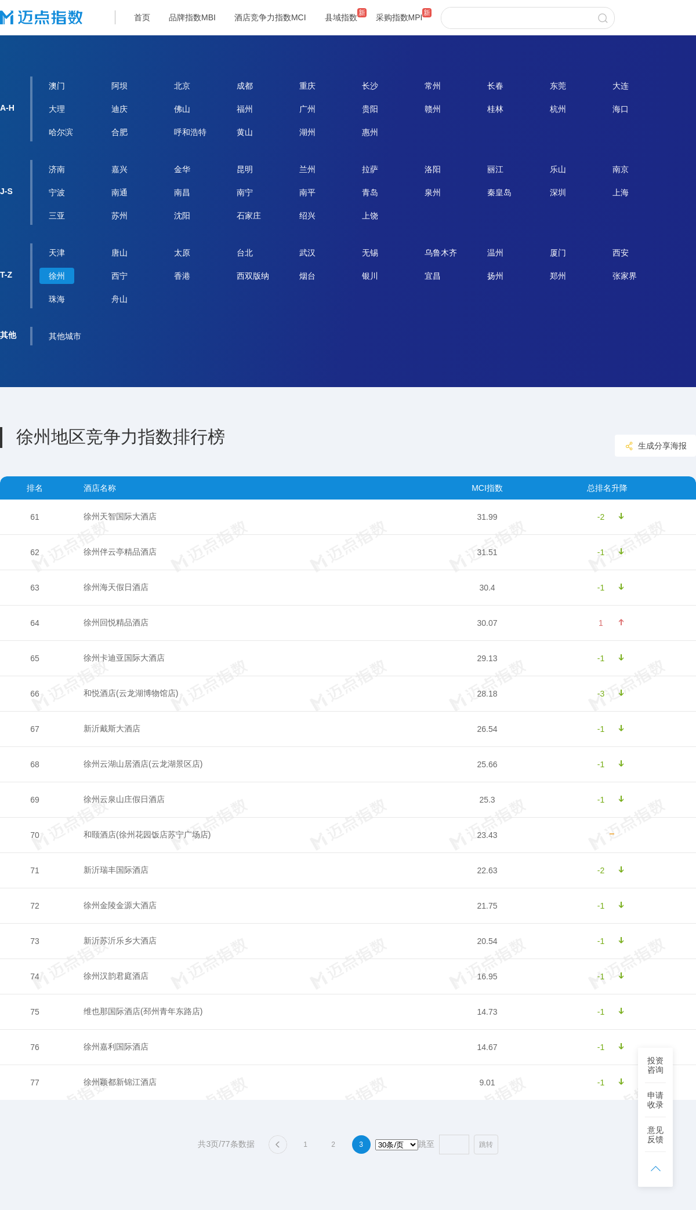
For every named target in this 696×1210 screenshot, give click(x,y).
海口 (620, 109)
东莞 (558, 85)
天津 (57, 252)
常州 (433, 85)
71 (34, 870)
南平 (307, 192)
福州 (245, 109)
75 (34, 1011)
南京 (620, 169)
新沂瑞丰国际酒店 (116, 869)
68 (34, 764)
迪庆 (119, 109)
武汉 (307, 252)
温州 (495, 252)
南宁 (245, 192)
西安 (620, 252)
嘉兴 (119, 169)
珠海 (57, 299)
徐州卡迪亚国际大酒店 (124, 657)
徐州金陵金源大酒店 (120, 905)
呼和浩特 (190, 132)
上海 (620, 192)
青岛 (370, 192)
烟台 (307, 275)
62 (34, 552)
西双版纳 (253, 275)
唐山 (119, 252)
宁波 (57, 192)
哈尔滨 (61, 132)
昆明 (245, 169)
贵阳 (370, 109)
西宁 (119, 275)
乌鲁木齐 (441, 252)
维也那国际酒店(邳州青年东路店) (143, 1011)
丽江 (495, 169)
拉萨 (370, 169)
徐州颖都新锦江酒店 (120, 1082)
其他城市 (65, 336)
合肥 (119, 132)
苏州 (119, 215)
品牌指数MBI (192, 17)
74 (34, 976)
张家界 (624, 275)
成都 (245, 85)
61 (34, 517)
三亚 (57, 215)
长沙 (370, 85)
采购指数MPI (399, 17)
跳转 (486, 1144)
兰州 (307, 169)
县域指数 (341, 17)
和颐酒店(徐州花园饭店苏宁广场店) (147, 834)
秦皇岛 (499, 192)
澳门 (57, 85)
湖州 (307, 132)
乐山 (558, 169)
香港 (182, 275)
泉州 (433, 192)
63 (34, 587)
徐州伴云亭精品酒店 (120, 551)
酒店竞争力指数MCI (270, 17)
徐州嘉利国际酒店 (116, 1046)
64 (34, 623)
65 (34, 658)
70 (34, 835)
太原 (182, 252)
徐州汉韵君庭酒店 (116, 976)
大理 (57, 109)
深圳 (558, 192)
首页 (142, 17)
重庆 (307, 85)
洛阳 (433, 169)
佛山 (182, 109)
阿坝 (119, 85)
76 (34, 1047)
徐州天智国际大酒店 (120, 516)
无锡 (370, 252)
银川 (370, 275)
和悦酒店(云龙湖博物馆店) (131, 693)
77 (34, 1082)
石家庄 (249, 215)
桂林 (495, 109)
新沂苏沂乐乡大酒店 (120, 940)
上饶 (370, 215)
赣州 (433, 109)
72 (34, 905)
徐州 (57, 275)
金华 (182, 169)
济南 (57, 169)
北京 (182, 85)
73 (34, 941)
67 (34, 729)
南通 (119, 192)
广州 (307, 109)
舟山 (119, 299)
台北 (245, 252)
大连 (620, 85)
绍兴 (307, 215)
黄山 (245, 132)
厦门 (558, 252)
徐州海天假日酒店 (116, 587)
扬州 (495, 275)
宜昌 (433, 275)
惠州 (370, 132)
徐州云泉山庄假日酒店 (124, 799)
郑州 (558, 275)
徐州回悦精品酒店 (116, 622)
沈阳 (182, 215)
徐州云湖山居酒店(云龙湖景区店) (143, 763)
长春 (495, 85)
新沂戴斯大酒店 (112, 728)
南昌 (182, 192)
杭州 (558, 109)
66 (34, 693)
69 (34, 799)
